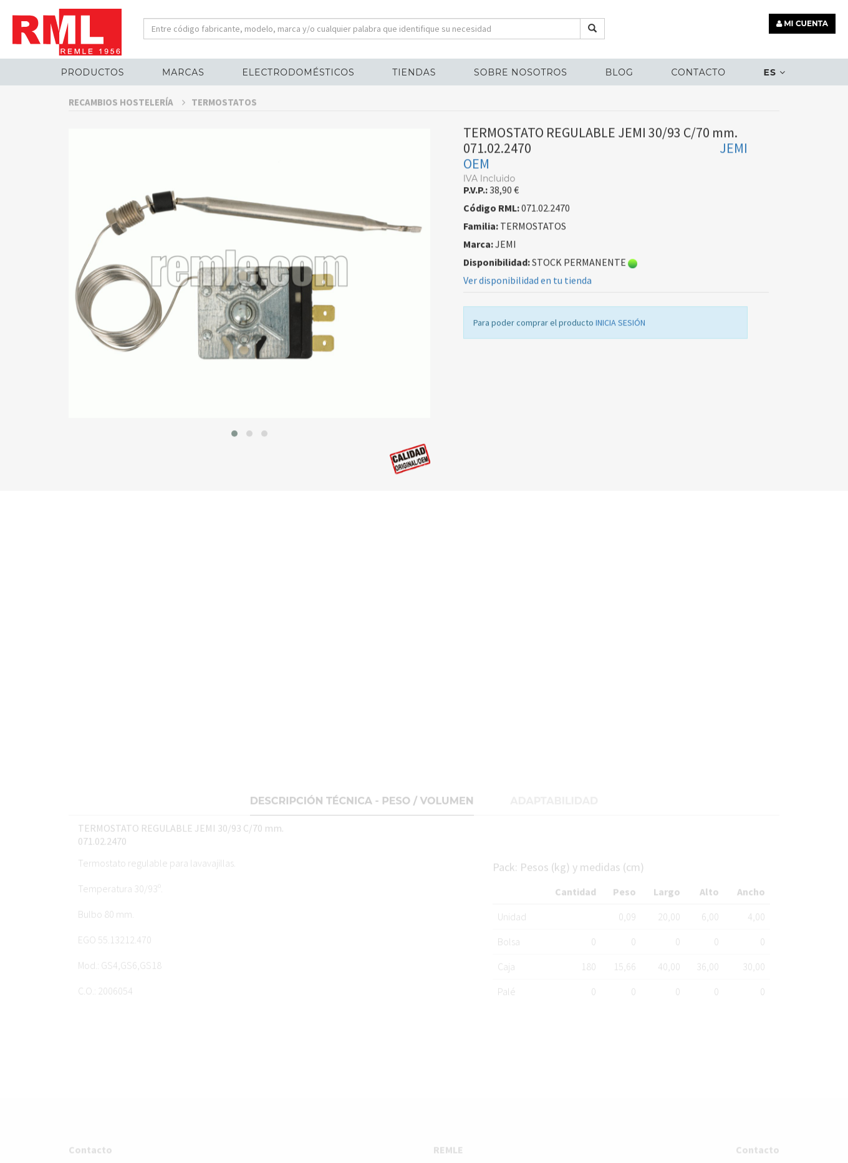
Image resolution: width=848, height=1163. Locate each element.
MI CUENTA (802, 23)
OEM (476, 199)
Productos (92, 72)
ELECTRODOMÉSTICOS (298, 72)
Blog (619, 72)
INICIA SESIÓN (620, 358)
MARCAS (183, 72)
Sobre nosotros (520, 72)
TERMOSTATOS (224, 137)
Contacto (699, 72)
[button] (234, 469)
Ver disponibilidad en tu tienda (527, 316)
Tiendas (414, 72)
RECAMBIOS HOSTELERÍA (127, 137)
